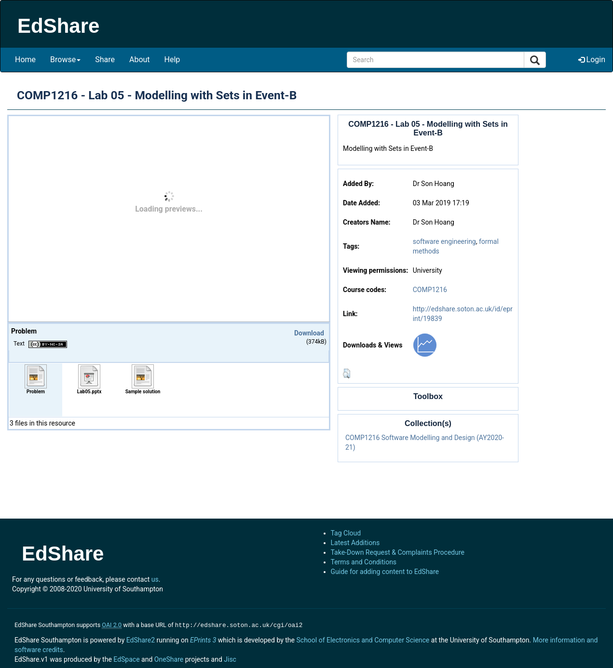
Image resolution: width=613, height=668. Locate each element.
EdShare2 (140, 639)
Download (309, 333)
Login (591, 59)
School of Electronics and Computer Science (362, 639)
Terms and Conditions (364, 562)
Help (172, 59)
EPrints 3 (203, 639)
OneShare (168, 658)
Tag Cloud (346, 533)
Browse (65, 59)
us (155, 579)
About (139, 59)
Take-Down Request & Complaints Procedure (397, 552)
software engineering (444, 241)
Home (25, 59)
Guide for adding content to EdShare (385, 571)
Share (105, 59)
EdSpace (126, 658)
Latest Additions (355, 543)
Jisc (230, 658)
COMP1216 (430, 290)
